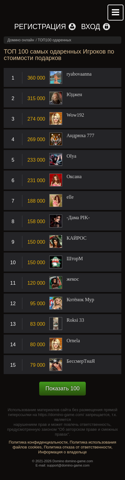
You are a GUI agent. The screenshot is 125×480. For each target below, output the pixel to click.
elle (70, 197)
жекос (72, 279)
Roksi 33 (75, 320)
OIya (71, 156)
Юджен (74, 94)
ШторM (74, 258)
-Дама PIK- (78, 217)
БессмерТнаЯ (80, 361)
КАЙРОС (76, 238)
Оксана (73, 176)
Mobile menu (115, 13)
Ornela (73, 340)
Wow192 (75, 115)
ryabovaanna (79, 74)
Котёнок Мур (80, 299)
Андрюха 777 (80, 135)
